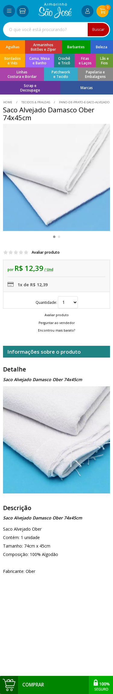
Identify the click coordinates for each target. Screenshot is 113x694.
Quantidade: (57, 302)
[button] (54, 237)
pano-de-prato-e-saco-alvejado (84, 102)
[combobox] (56, 29)
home (8, 102)
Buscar (98, 29)
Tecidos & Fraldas (35, 102)
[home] (55, 16)
